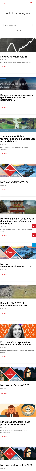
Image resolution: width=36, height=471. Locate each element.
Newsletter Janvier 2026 (14, 182)
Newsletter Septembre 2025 (16, 465)
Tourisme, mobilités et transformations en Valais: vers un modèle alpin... (17, 139)
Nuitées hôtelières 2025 (13, 56)
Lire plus (4, 66)
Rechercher (18, 30)
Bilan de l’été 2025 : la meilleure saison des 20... (14, 304)
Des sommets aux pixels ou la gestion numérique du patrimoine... (17, 97)
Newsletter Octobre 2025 (14, 385)
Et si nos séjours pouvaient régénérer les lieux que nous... (17, 343)
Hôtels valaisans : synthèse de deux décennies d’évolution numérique (17, 221)
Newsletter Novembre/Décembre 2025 (15, 265)
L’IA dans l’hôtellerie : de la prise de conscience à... (15, 423)
